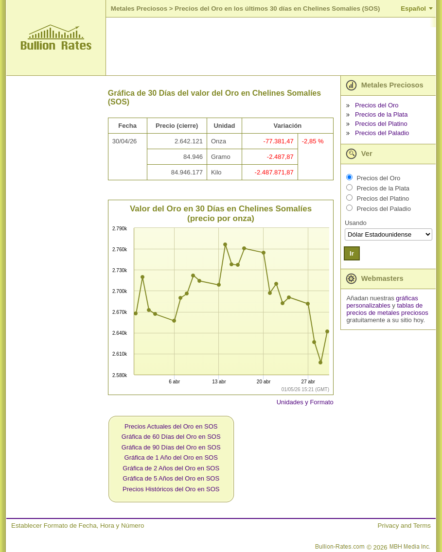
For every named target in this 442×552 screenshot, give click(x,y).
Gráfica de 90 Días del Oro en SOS (171, 447)
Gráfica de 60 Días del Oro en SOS (171, 436)
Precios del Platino (381, 123)
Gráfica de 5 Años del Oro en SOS (171, 478)
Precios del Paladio (382, 133)
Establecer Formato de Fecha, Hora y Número (77, 525)
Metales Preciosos (139, 8)
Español (413, 8)
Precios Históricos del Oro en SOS (171, 489)
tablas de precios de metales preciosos (387, 309)
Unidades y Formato (305, 402)
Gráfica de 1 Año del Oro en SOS (171, 457)
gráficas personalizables (382, 301)
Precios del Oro (377, 105)
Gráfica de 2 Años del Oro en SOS (171, 468)
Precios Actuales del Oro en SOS (170, 426)
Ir (352, 253)
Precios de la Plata (381, 114)
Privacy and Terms (404, 525)
